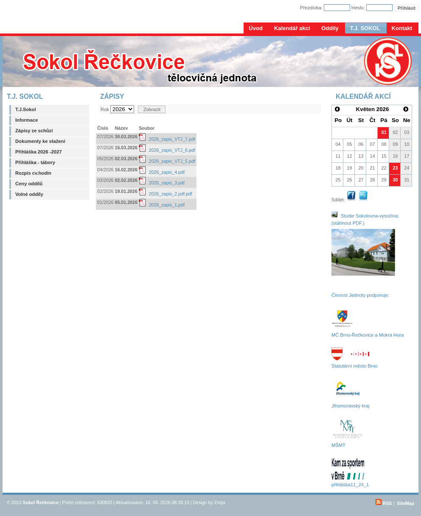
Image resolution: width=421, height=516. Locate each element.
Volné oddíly (29, 194)
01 (384, 132)
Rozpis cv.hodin (33, 173)
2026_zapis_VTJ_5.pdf (167, 161)
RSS (384, 503)
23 (395, 167)
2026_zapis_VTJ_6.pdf (167, 150)
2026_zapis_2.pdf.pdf (165, 193)
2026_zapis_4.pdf (162, 172)
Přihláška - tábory (35, 162)
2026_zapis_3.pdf (162, 182)
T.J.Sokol (25, 109)
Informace (26, 120)
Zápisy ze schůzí (34, 130)
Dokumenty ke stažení (40, 141)
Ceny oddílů (28, 183)
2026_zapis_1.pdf (162, 204)
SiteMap (405, 503)
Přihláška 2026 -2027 (38, 151)
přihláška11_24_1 (350, 484)
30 (395, 179)
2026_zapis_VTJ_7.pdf (167, 139)
